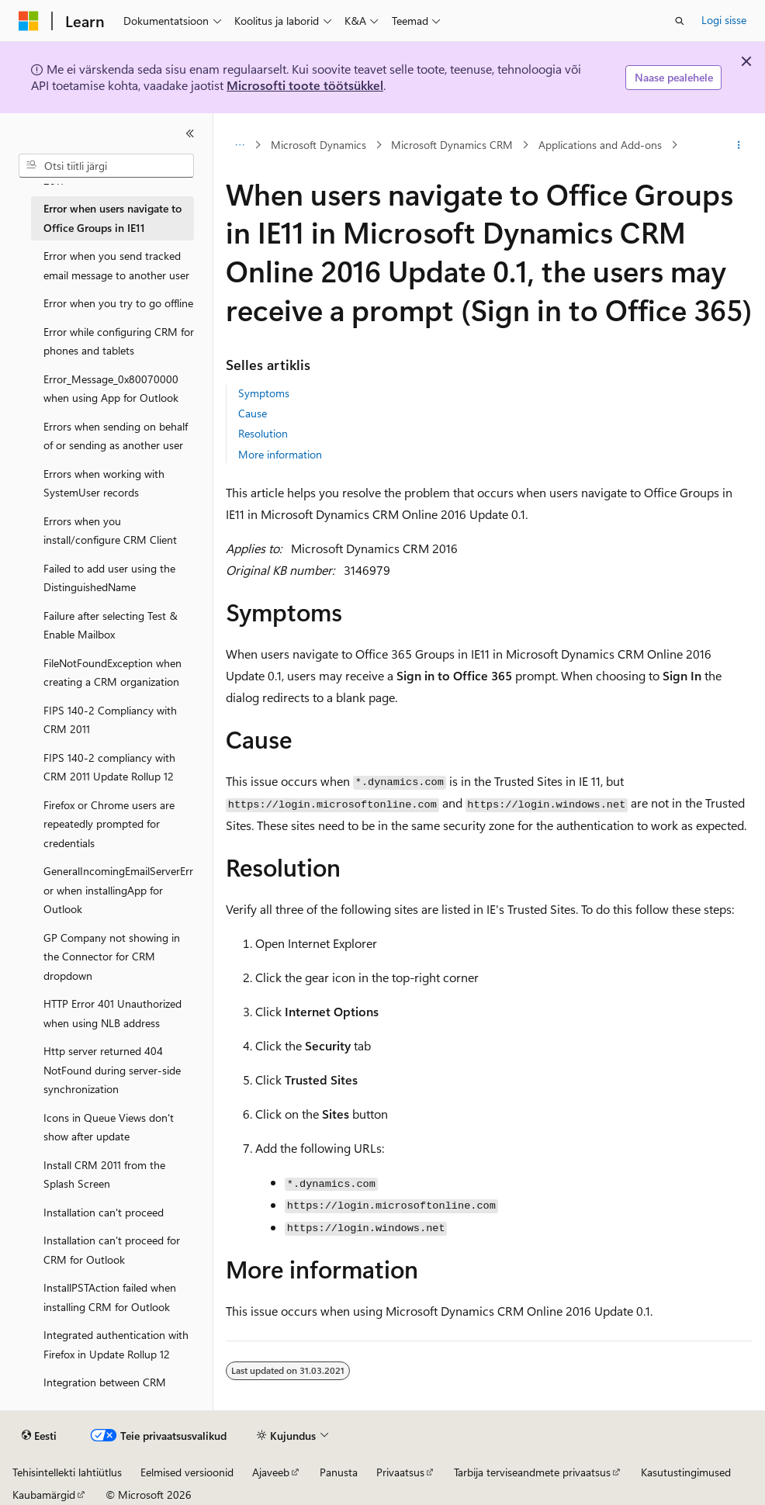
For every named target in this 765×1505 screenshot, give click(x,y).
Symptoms (263, 393)
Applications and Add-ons (600, 144)
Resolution (263, 433)
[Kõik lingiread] (239, 145)
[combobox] (106, 166)
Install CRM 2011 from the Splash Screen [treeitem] (104, 1174)
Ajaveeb (270, 1472)
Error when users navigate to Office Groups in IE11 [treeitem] (112, 218)
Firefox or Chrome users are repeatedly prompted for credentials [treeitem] (109, 823)
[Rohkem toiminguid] (739, 145)
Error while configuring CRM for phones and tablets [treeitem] (118, 341)
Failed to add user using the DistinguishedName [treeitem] (109, 578)
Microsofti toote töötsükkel (305, 85)
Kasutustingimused (686, 1472)
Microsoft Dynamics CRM (452, 144)
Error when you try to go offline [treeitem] (118, 303)
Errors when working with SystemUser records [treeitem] (103, 483)
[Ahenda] (190, 133)
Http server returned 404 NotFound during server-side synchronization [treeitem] (112, 1069)
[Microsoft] (29, 21)
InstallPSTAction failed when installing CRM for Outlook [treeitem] (109, 1297)
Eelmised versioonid (187, 1472)
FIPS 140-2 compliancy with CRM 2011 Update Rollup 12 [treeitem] (109, 767)
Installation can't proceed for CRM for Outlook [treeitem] (111, 1250)
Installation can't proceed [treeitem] (103, 1212)
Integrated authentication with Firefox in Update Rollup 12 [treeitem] (116, 1344)
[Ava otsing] (679, 21)
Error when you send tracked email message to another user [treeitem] (116, 265)
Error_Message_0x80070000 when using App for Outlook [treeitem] (110, 389)
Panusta (339, 1472)
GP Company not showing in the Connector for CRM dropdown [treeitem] (111, 956)
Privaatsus (400, 1472)
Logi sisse (723, 19)
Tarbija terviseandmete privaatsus (532, 1472)
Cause (252, 413)
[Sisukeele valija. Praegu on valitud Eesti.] (39, 1436)
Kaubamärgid (43, 1494)
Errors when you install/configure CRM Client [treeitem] (110, 531)
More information (280, 454)
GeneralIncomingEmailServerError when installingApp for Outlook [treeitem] (118, 889)
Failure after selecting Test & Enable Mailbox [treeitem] (110, 625)
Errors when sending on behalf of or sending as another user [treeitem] (115, 436)
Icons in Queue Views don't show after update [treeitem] (108, 1127)
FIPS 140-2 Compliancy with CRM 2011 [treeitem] (110, 720)
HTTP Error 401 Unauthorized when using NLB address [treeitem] (112, 1013)
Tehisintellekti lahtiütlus (67, 1472)
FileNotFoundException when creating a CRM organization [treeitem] (112, 673)
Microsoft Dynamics (318, 144)
